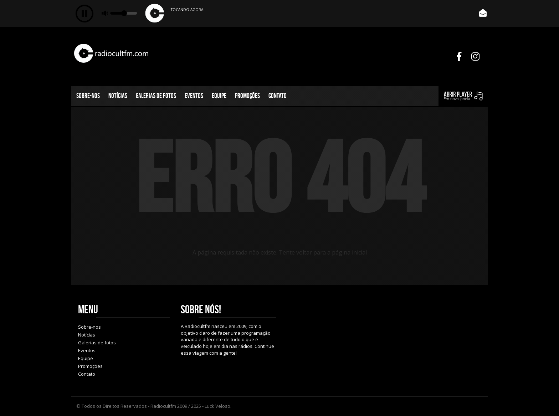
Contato (277, 95)
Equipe (219, 95)
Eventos (194, 95)
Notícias (117, 95)
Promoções (247, 95)
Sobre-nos (88, 95)
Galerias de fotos (156, 95)
